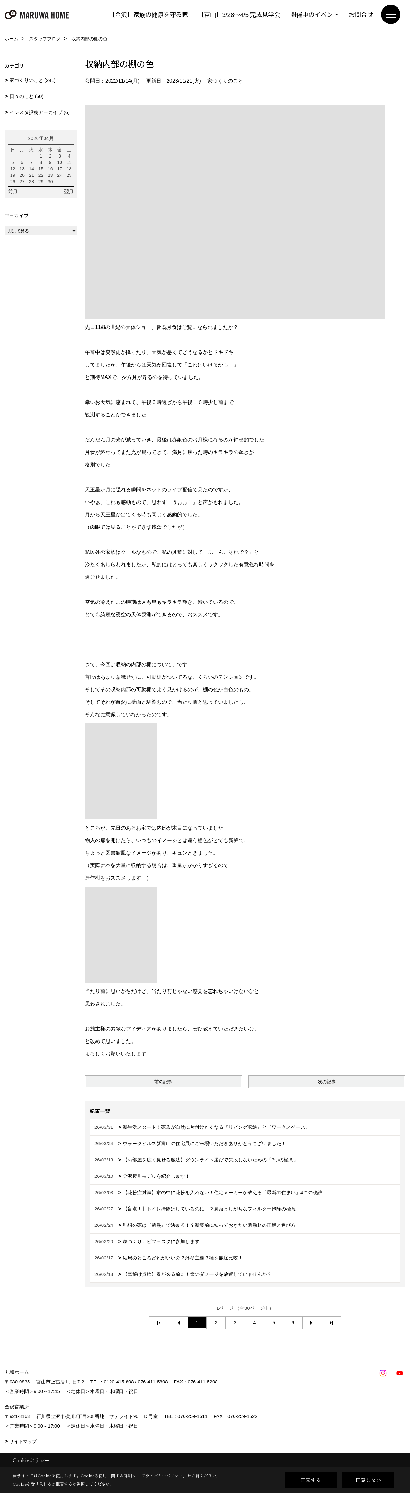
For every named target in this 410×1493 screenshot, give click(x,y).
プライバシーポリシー (162, 1475)
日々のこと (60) (27, 96)
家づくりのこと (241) (33, 80)
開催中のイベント (314, 14)
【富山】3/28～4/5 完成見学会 (239, 14)
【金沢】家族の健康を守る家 (148, 14)
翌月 (69, 191)
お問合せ (361, 14)
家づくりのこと (225, 81)
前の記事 (163, 1081)
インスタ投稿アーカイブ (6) (40, 112)
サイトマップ (23, 1441)
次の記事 (327, 1081)
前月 (13, 191)
